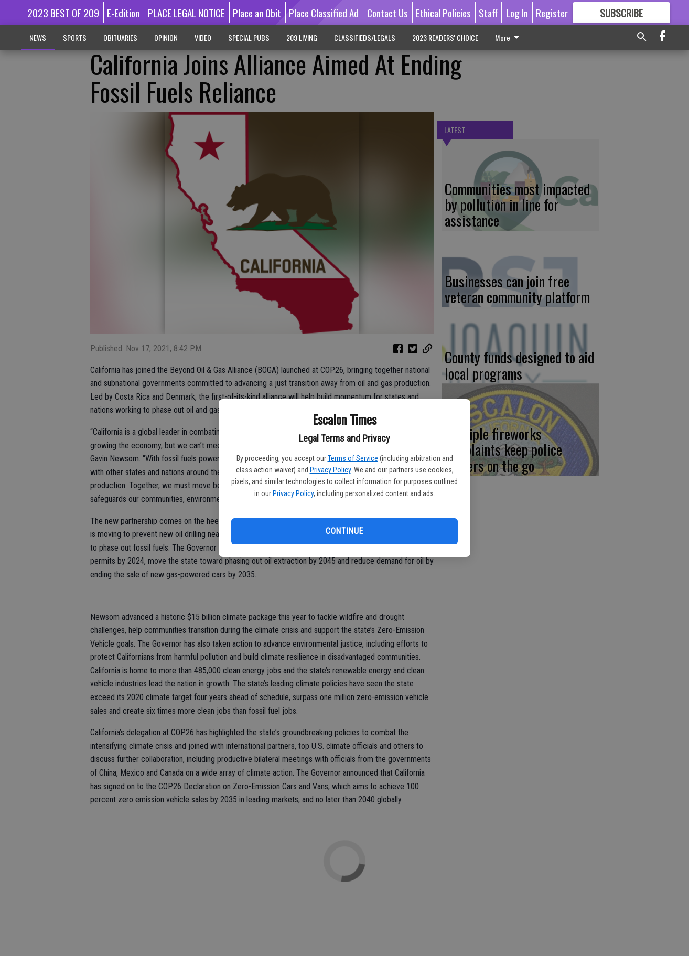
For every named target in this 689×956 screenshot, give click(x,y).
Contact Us (387, 12)
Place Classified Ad (324, 12)
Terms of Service (353, 458)
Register (552, 12)
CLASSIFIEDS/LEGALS (364, 37)
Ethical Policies (443, 12)
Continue (344, 531)
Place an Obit (257, 12)
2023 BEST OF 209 (63, 12)
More (509, 37)
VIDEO (203, 37)
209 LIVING (301, 37)
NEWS (37, 37)
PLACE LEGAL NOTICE (186, 12)
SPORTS (75, 37)
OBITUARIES (120, 37)
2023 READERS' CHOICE (445, 37)
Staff (488, 12)
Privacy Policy (330, 470)
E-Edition (123, 12)
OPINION (166, 37)
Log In (517, 12)
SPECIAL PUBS (249, 37)
